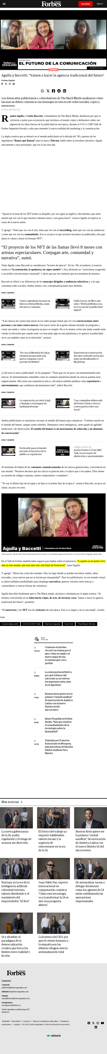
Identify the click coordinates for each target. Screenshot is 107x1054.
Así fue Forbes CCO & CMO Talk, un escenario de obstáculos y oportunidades (88, 453)
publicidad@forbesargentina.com (14, 988)
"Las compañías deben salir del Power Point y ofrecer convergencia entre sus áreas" (88, 405)
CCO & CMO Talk (31, 624)
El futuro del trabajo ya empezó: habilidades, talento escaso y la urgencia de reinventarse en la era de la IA (52, 841)
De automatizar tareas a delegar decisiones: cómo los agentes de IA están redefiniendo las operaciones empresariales (90, 892)
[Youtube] (102, 1023)
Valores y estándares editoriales (45, 1021)
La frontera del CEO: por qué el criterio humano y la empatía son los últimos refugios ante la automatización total (53, 944)
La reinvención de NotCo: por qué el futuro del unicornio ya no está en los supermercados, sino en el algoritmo (58, 678)
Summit (69, 624)
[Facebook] (89, 1023)
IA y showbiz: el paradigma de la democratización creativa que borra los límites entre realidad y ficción (15, 946)
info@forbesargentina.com (18, 992)
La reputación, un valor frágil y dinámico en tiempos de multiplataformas (35, 403)
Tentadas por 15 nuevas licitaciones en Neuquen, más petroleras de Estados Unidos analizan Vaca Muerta (59, 747)
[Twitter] (93, 1023)
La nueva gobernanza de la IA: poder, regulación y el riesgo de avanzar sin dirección (16, 837)
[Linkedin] (96, 1027)
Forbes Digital (8, 80)
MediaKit (5, 1021)
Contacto (26, 1021)
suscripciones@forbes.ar (11, 1005)
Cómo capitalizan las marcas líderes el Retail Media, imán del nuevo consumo (35, 304)
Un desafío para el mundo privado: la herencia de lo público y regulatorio (33, 451)
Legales (17, 1024)
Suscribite (85, 4)
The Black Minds (86, 624)
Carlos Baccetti (10, 624)
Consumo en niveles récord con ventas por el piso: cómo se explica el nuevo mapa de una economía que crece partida (58, 655)
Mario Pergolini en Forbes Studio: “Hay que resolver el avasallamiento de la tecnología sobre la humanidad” (58, 725)
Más (57, 639)
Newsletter (16, 1021)
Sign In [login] (100, 4)
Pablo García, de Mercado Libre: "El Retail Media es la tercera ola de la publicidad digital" (88, 305)
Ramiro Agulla (52, 624)
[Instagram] (98, 1023)
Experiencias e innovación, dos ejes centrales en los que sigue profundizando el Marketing (89, 357)
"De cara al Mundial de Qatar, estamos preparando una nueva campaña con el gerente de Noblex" (35, 357)
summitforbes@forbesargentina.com (16, 998)
